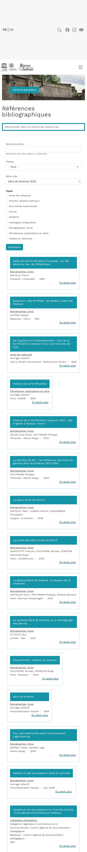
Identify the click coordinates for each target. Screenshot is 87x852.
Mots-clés (11, 176)
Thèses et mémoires (20, 239)
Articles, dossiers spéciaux (24, 201)
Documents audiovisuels (23, 206)
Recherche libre (15, 144)
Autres (12, 212)
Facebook (67, 30)
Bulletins (14, 217)
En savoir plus (67, 282)
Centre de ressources (24, 89)
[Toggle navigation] (80, 67)
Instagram (74, 30)
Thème (10, 162)
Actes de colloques (20, 195)
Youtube (81, 30)
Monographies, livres (21, 228)
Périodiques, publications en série (29, 233)
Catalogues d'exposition (22, 222)
